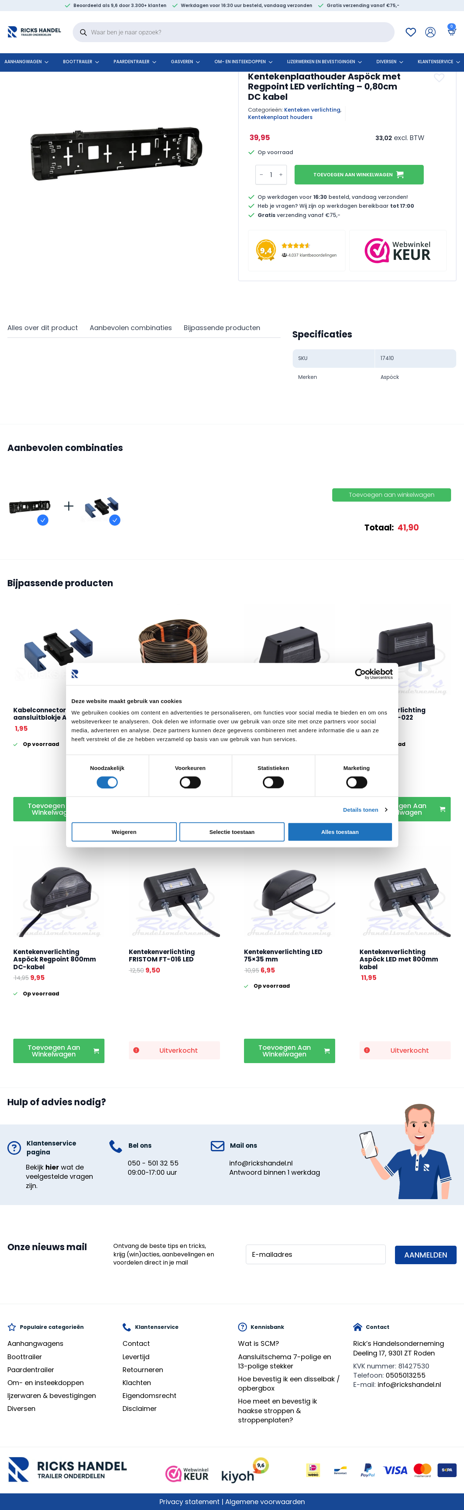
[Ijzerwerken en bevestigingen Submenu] (362, 62)
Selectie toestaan (232, 832)
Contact (136, 1343)
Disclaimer (140, 1408)
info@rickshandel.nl (261, 1163)
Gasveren (182, 62)
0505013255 (406, 1375)
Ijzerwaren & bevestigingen (51, 1395)
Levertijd (136, 1356)
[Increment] (281, 174)
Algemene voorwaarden (265, 1501)
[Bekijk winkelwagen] (451, 32)
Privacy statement (189, 1501)
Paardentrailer (131, 62)
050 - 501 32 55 (153, 1163)
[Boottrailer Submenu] (99, 62)
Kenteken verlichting (312, 109)
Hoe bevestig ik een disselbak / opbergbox (289, 1383)
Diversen (386, 62)
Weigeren (123, 832)
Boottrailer (77, 62)
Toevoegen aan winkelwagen (353, 174)
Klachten (137, 1382)
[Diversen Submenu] (403, 62)
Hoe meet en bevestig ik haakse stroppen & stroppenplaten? (277, 1410)
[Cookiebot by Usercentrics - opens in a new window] (360, 673)
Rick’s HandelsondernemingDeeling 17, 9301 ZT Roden (398, 1348)
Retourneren (143, 1369)
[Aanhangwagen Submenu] (49, 62)
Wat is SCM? (258, 1343)
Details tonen (360, 809)
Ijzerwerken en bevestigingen (321, 62)
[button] (440, 77)
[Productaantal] (271, 174)
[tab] (42, 328)
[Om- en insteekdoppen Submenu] (273, 62)
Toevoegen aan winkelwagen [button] (54, 809)
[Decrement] (261, 174)
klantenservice (435, 62)
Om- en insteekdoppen (240, 62)
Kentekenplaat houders (280, 117)
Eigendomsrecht (149, 1395)
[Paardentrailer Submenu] (156, 62)
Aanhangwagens (35, 1343)
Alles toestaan (340, 832)
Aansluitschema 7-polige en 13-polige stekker (284, 1361)
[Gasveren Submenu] (200, 62)
